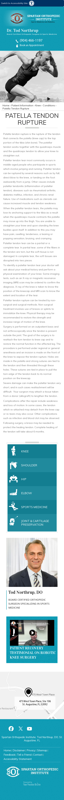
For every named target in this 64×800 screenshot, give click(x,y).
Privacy (31, 750)
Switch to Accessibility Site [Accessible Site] (14, 3)
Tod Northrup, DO (25, 592)
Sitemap (42, 750)
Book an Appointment (32, 45)
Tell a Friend (24, 754)
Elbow (26, 493)
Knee (38, 105)
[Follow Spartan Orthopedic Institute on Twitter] (20, 728)
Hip (23, 479)
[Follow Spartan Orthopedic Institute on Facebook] (11, 728)
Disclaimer (19, 750)
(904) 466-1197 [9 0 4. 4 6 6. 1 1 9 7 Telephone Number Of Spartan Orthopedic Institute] (31, 40)
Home (6, 105)
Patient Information (22, 105)
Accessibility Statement (18, 759)
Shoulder (29, 465)
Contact (37, 754)
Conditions (49, 105)
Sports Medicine (34, 507)
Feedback (9, 754)
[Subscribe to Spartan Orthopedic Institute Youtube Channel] (29, 728)
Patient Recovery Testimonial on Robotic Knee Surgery (33, 653)
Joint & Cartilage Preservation (35, 522)
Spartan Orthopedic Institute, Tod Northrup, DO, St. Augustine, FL (32, 738)
